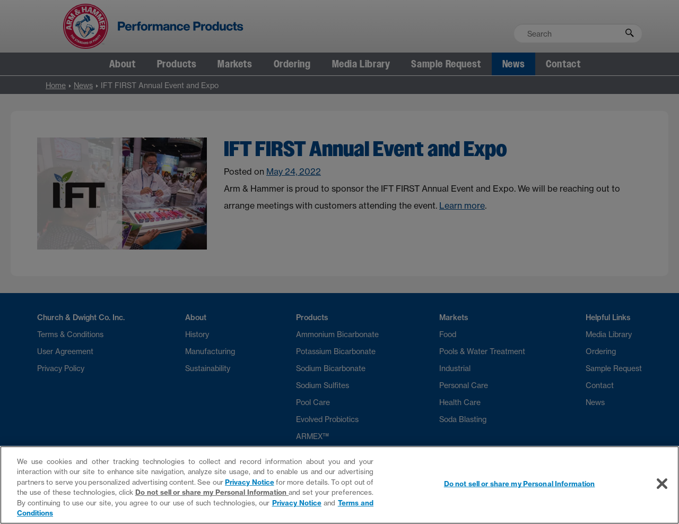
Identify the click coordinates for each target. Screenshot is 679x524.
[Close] (662, 483)
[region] (339, 485)
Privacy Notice (249, 482)
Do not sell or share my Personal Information (212, 492)
